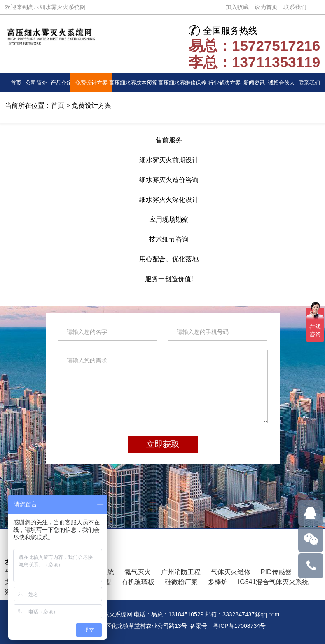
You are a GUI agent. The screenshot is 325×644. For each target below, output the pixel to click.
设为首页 (266, 7)
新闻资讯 (254, 83)
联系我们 (294, 7)
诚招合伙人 (281, 83)
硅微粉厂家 (181, 581)
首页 (16, 83)
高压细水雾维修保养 (182, 83)
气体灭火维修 (230, 571)
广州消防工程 (181, 571)
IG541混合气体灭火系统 (273, 581)
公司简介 (36, 83)
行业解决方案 (224, 83)
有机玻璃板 (138, 581)
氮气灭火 (137, 571)
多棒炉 (218, 581)
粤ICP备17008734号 (239, 626)
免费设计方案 (91, 83)
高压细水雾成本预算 (133, 83)
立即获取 (162, 444)
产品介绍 (61, 83)
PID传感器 (276, 571)
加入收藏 (237, 7)
